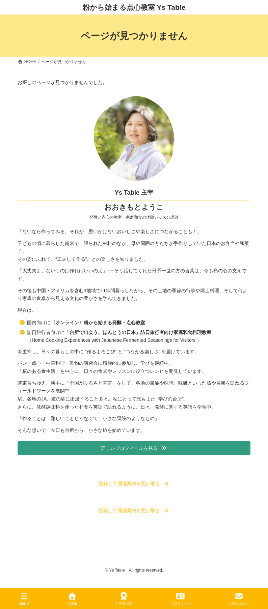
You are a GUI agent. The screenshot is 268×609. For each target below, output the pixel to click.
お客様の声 (123, 598)
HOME (72, 598)
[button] (134, 448)
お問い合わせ (239, 598)
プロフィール (180, 598)
